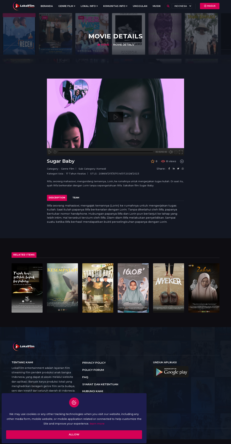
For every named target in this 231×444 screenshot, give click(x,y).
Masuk (210, 6)
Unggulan (140, 6)
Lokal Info (89, 6)
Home (105, 44)
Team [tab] (75, 197)
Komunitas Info (115, 6)
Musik (157, 6)
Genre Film (66, 6)
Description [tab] (57, 197)
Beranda (47, 6)
